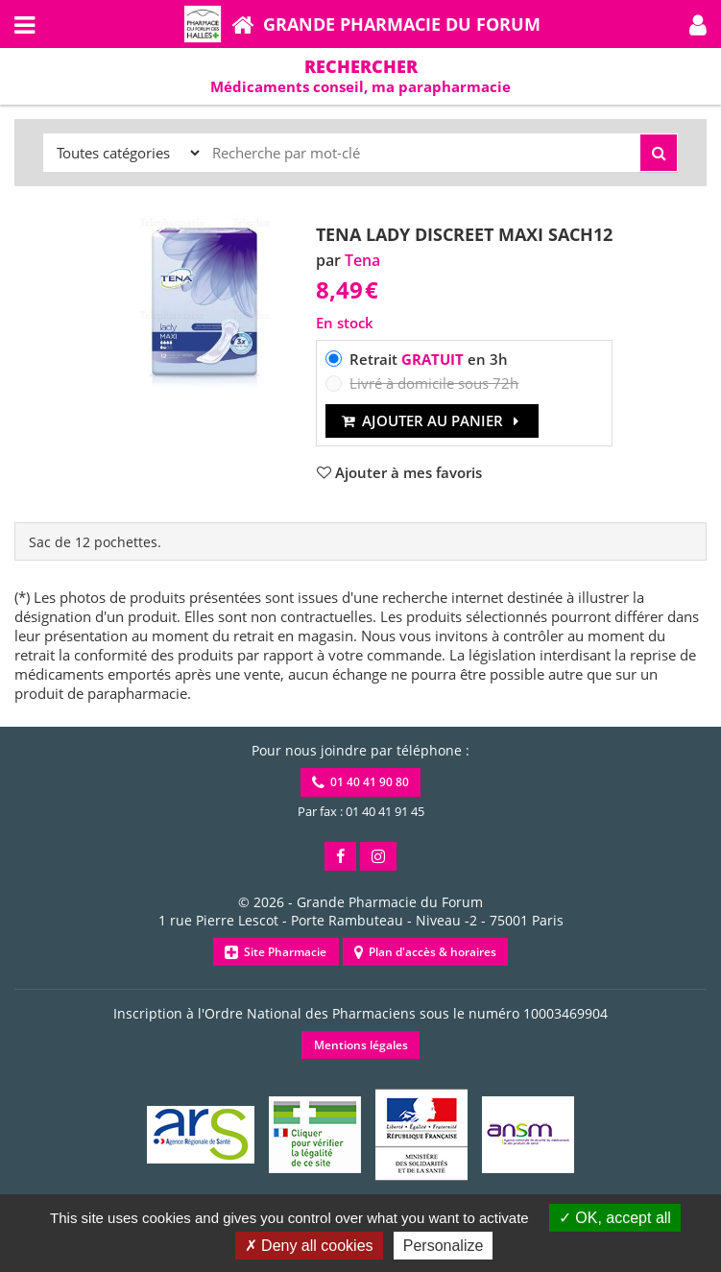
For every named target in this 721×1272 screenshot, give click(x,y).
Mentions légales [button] (361, 1045)
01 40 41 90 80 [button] (360, 782)
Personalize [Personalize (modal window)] (443, 1245)
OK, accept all (615, 1218)
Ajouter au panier (432, 420)
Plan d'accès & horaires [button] (425, 952)
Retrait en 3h (428, 359)
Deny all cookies (309, 1245)
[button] (698, 24)
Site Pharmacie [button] (275, 952)
